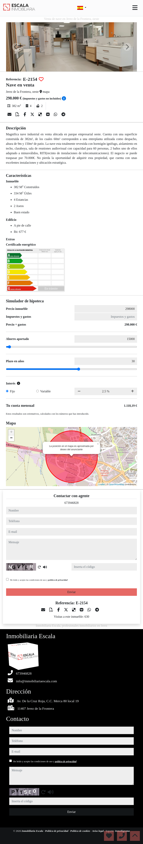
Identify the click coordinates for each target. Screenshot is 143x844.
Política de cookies (80, 830)
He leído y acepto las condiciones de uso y (39, 580)
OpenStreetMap (116, 484)
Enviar (71, 592)
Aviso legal (98, 830)
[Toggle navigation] (135, 7)
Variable (45, 391)
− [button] (11, 438)
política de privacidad (58, 580)
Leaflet (101, 484)
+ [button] (11, 432)
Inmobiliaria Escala (33, 830)
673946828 (71, 502)
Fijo (12, 391)
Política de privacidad (57, 830)
